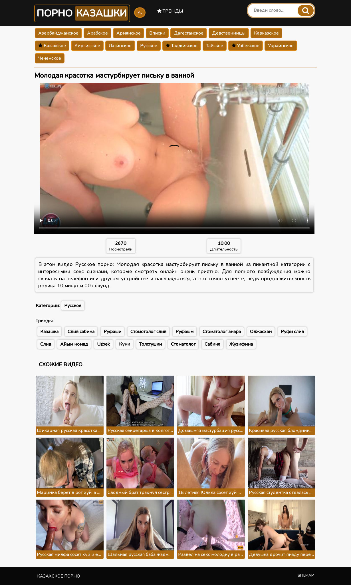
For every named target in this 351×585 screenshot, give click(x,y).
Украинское (281, 46)
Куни (124, 344)
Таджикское (181, 46)
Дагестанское (188, 33)
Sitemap (306, 575)
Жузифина (241, 344)
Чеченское (49, 58)
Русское (148, 46)
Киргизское (87, 46)
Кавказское (266, 33)
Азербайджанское (58, 33)
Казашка (49, 331)
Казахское (52, 46)
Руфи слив (292, 331)
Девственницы (228, 33)
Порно (82, 13)
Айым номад (74, 344)
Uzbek (103, 344)
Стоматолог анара (222, 331)
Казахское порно (58, 576)
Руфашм (184, 331)
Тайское (214, 46)
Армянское (128, 33)
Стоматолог (183, 344)
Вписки (157, 33)
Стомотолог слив (148, 331)
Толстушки (150, 344)
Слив (45, 344)
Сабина (212, 344)
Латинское (120, 46)
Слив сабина (81, 331)
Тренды (170, 11)
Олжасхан (261, 331)
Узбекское (245, 46)
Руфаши (112, 331)
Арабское (97, 33)
